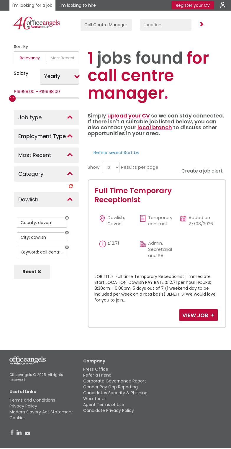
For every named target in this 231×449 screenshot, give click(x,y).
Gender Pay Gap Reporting (110, 387)
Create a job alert (201, 171)
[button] (67, 218)
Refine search (109, 152)
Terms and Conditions (32, 400)
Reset (31, 271)
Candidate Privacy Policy (108, 410)
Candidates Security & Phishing (115, 393)
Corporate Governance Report (114, 381)
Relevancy (30, 58)
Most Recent (62, 58)
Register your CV (193, 5)
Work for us (95, 399)
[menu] (111, 167)
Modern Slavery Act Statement (41, 412)
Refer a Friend (97, 375)
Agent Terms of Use (103, 404)
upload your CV (128, 115)
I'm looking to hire (78, 5)
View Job (195, 315)
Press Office (95, 369)
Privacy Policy (23, 406)
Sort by (131, 152)
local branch (154, 127)
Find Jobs (200, 24)
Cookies (17, 418)
